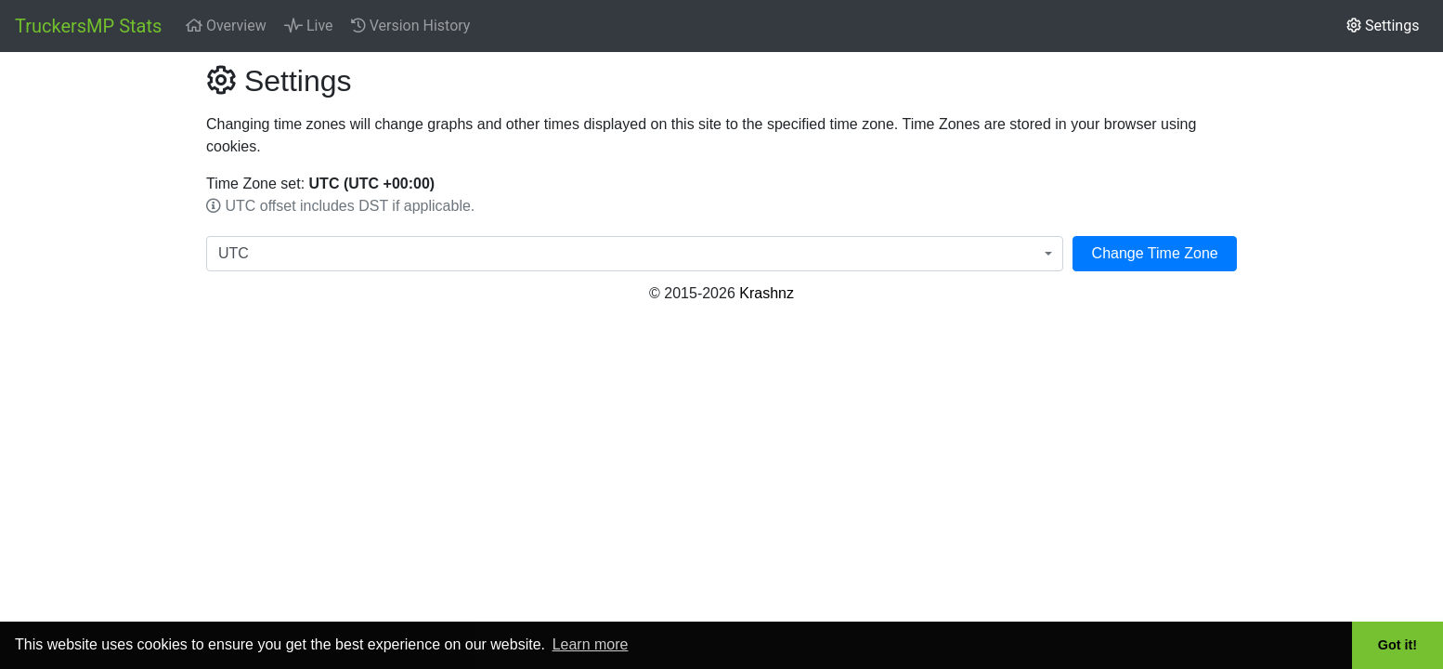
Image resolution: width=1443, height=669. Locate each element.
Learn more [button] (590, 644)
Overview (226, 25)
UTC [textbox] (233, 253)
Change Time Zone (1155, 253)
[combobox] (634, 253)
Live (308, 25)
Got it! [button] (1397, 644)
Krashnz (766, 293)
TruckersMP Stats (88, 26)
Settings (1382, 25)
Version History (411, 25)
